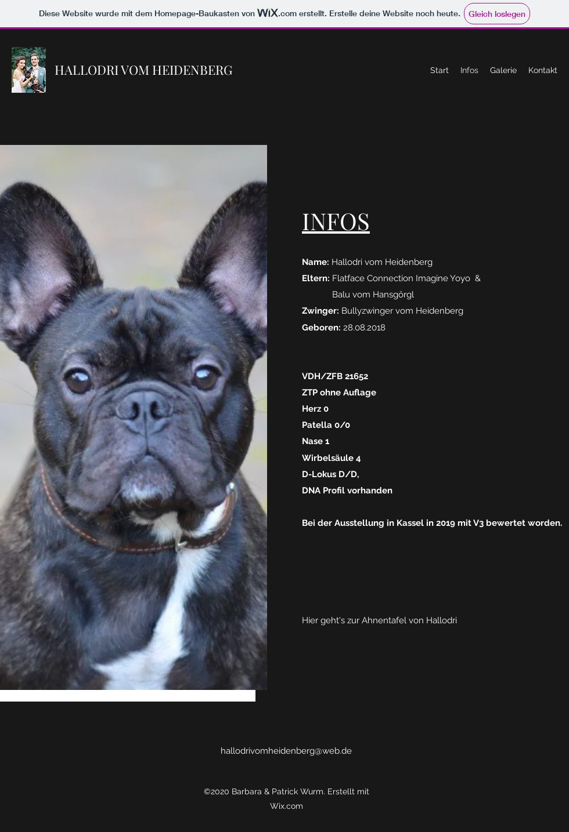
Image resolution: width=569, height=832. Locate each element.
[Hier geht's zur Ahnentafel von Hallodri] (379, 621)
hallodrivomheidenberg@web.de (286, 751)
